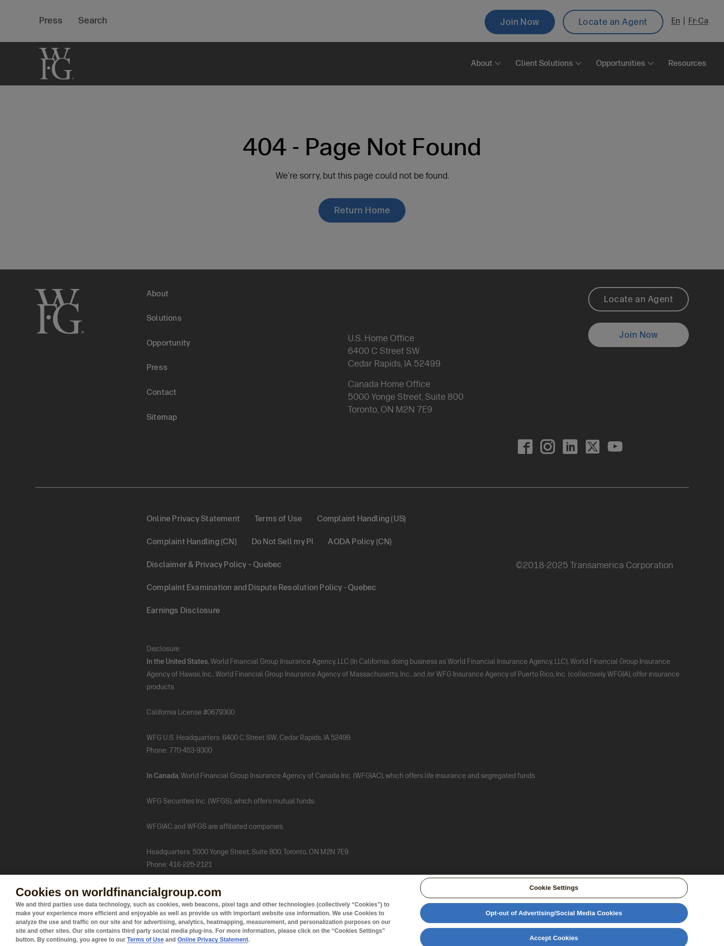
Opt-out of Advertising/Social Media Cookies (554, 917)
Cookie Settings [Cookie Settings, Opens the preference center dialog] (554, 891)
